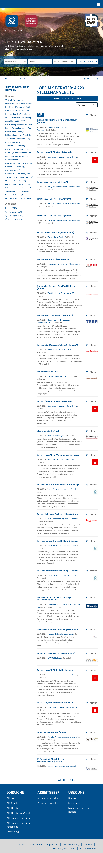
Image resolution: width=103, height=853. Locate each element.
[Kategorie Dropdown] (24, 61)
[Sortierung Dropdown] (94, 105)
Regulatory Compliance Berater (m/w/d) (56, 653)
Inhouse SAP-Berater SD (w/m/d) (52, 182)
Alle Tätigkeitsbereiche (18, 817)
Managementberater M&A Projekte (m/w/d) (58, 629)
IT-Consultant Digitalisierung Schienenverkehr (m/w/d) (50, 760)
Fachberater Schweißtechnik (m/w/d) (55, 315)
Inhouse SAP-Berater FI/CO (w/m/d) (54, 198)
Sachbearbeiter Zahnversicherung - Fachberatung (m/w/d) (54, 598)
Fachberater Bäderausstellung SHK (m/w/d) (57, 344)
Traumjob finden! (87, 61)
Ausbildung (13, 831)
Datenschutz (35, 844)
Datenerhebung (71, 844)
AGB (21, 844)
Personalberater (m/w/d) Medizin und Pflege (58, 484)
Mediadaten (74, 802)
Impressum (52, 844)
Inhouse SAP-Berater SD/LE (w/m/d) (54, 215)
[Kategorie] (13, 61)
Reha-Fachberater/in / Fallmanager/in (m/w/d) (57, 121)
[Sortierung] (84, 105)
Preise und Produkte (48, 802)
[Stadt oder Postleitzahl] (64, 61)
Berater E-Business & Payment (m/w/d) (55, 232)
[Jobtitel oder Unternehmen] (40, 61)
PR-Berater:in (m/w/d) (47, 371)
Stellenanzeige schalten (49, 797)
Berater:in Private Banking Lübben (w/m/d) (57, 514)
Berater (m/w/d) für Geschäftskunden (55, 152)
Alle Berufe (12, 807)
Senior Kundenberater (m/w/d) (52, 732)
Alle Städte (12, 802)
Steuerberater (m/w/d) (48, 431)
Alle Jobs (11, 797)
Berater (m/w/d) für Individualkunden (55, 670)
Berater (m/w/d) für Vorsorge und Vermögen (58, 455)
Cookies (88, 844)
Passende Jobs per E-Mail (67, 98)
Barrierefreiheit (88, 848)
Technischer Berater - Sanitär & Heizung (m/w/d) (56, 287)
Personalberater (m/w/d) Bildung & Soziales (57, 540)
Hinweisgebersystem (64, 848)
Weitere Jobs (67, 780)
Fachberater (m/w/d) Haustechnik (53, 259)
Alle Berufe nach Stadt (18, 812)
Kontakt (72, 797)
